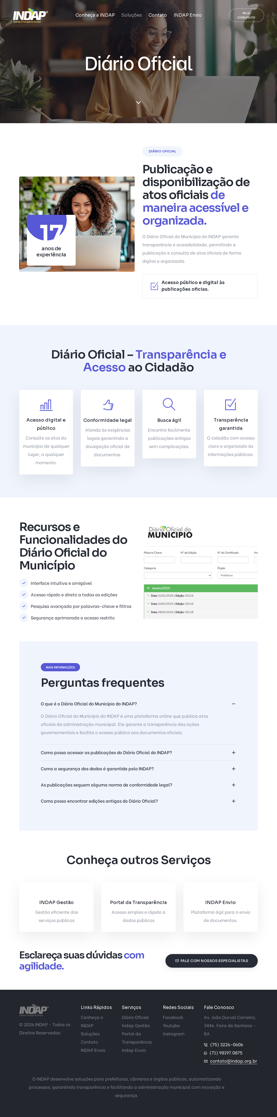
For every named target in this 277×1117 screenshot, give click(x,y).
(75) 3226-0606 (226, 1044)
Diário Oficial (135, 1017)
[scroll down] (138, 102)
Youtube (171, 1025)
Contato (158, 15)
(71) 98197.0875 (226, 1052)
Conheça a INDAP (95, 15)
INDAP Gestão (56, 902)
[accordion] (138, 704)
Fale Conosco (246, 15)
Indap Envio (134, 1050)
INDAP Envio (188, 15)
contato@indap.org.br (233, 1060)
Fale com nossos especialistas (211, 960)
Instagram (173, 1033)
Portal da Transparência (138, 902)
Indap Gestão (136, 1025)
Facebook (173, 1017)
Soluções (131, 15)
